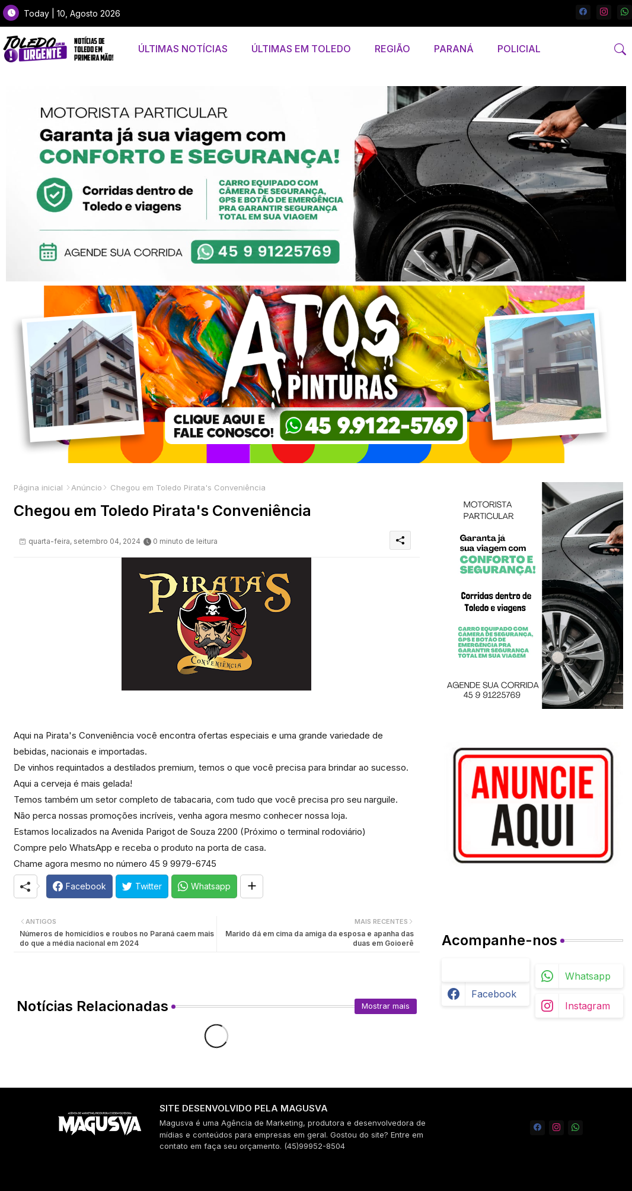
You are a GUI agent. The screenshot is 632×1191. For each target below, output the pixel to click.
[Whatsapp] (204, 886)
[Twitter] (142, 886)
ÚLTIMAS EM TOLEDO (301, 49)
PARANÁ (454, 49)
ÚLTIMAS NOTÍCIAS (183, 49)
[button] (620, 49)
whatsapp (588, 976)
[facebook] (583, 12)
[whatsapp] (624, 12)
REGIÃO (392, 49)
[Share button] (251, 886)
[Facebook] (79, 886)
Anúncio (86, 487)
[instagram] (603, 12)
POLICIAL (519, 49)
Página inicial (38, 487)
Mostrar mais (386, 1006)
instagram (587, 1006)
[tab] (183, 49)
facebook (493, 994)
